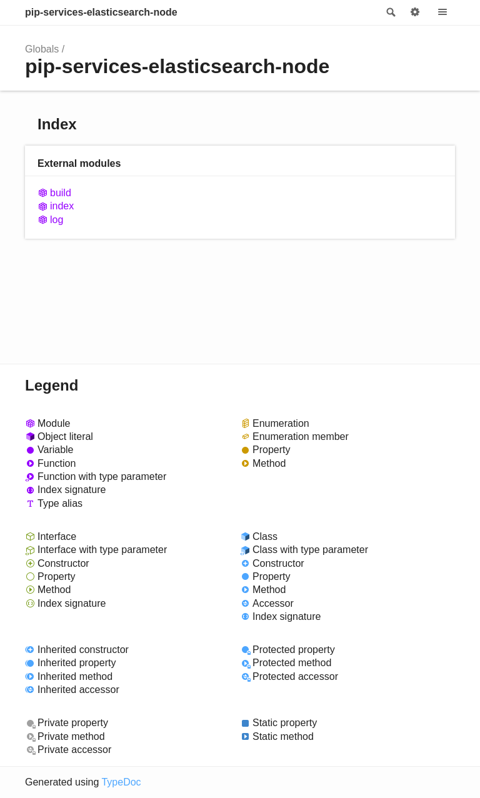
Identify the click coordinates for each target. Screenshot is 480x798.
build (60, 192)
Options (415, 12)
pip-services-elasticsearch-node (101, 12)
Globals (42, 49)
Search (390, 12)
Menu (442, 12)
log (56, 219)
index (62, 206)
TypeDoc (121, 782)
